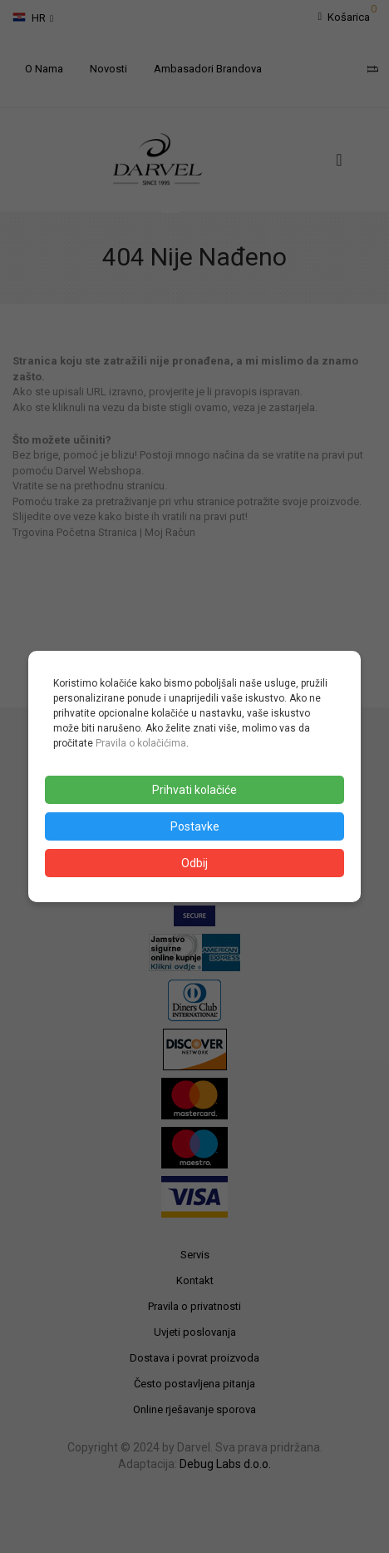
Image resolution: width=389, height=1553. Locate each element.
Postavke (194, 826)
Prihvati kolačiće (194, 789)
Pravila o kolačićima (141, 743)
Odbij (194, 863)
